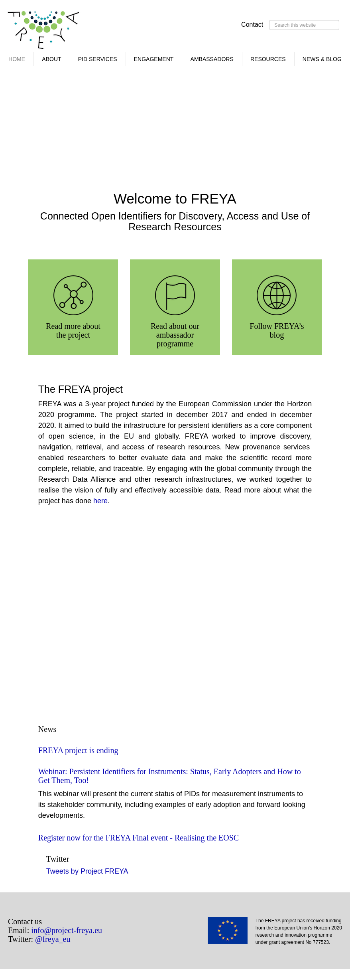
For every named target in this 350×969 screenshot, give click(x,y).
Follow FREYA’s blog (277, 330)
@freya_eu (52, 939)
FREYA (44, 32)
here (100, 501)
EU (232, 933)
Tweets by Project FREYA (87, 871)
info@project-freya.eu (66, 930)
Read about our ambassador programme (175, 335)
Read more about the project (73, 330)
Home (16, 59)
